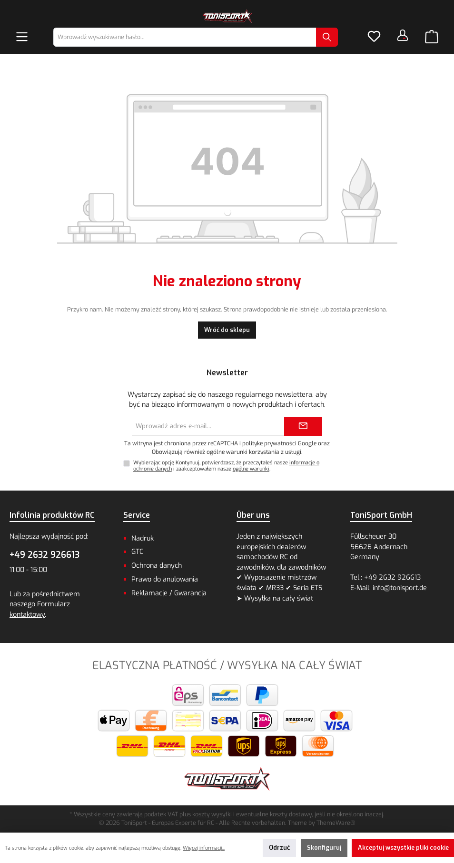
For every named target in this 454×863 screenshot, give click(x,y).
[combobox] (184, 37)
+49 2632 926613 (44, 555)
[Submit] (303, 426)
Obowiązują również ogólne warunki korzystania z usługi (226, 452)
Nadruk (142, 538)
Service (136, 515)
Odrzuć (279, 847)
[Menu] (22, 37)
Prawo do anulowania (164, 579)
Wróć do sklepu (227, 330)
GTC (137, 551)
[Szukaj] (327, 37)
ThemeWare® (335, 823)
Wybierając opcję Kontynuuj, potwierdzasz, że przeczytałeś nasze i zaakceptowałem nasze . (226, 465)
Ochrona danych (156, 565)
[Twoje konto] (402, 35)
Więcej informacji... (204, 848)
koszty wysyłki (212, 814)
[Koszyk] (431, 37)
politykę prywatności (269, 443)
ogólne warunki (251, 468)
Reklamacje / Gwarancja (169, 593)
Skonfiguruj (324, 847)
